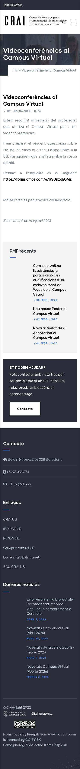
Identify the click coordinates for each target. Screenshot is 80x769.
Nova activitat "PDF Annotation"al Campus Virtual (49, 333)
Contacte (25, 409)
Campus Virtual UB (19, 548)
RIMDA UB (11, 538)
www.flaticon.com (62, 734)
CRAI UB (10, 519)
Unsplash (59, 745)
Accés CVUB (13, 4)
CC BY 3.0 (33, 739)
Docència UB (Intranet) (22, 557)
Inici (15, 70)
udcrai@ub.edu (17, 484)
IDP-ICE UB (12, 529)
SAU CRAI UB (14, 567)
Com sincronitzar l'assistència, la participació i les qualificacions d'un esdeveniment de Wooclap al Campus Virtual (49, 280)
